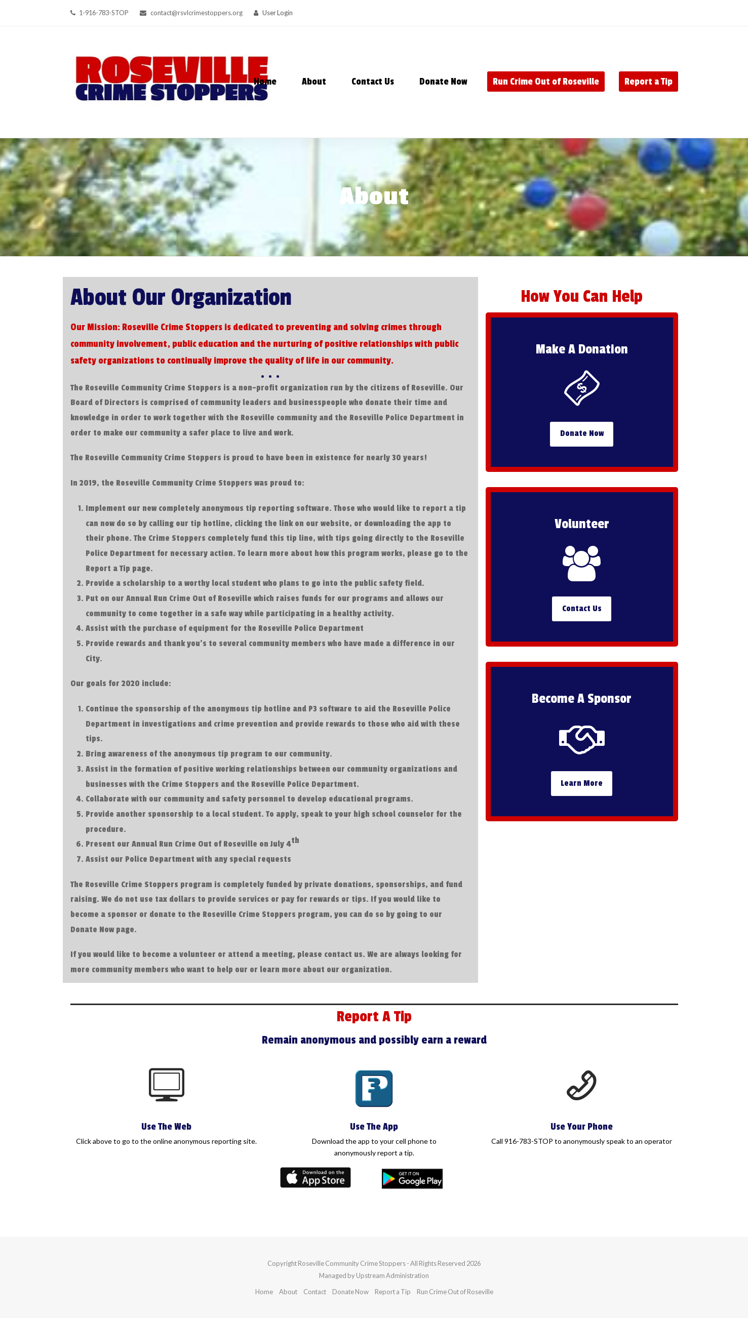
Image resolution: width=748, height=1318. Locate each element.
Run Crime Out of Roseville (455, 1292)
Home (264, 1292)
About (288, 1292)
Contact (314, 1292)
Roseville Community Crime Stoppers (352, 1263)
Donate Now (350, 1292)
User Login (277, 13)
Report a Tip (393, 1292)
